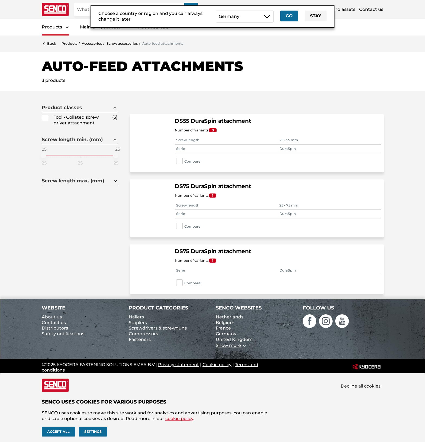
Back (51, 43)
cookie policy (179, 418)
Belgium (225, 322)
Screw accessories (122, 43)
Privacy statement (178, 364)
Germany (226, 333)
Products (52, 27)
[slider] (43, 155)
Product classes (62, 108)
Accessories (92, 43)
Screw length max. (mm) (73, 181)
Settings (93, 432)
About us (52, 317)
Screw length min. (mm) (72, 140)
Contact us (371, 9)
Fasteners (140, 339)
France (223, 328)
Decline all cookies (361, 386)
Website (53, 308)
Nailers (136, 317)
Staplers (138, 322)
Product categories (158, 308)
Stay (315, 15)
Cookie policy (216, 364)
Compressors (143, 333)
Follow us (318, 308)
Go (289, 15)
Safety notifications (63, 333)
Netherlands (229, 317)
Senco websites (239, 308)
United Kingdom (234, 339)
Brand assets (341, 9)
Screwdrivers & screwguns (158, 328)
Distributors (55, 328)
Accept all (58, 432)
